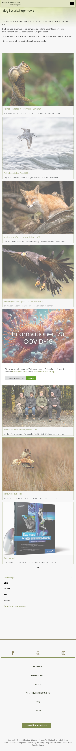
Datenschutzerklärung (44, 371)
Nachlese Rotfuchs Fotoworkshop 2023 (22, 237)
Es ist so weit (9, 558)
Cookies (38, 679)
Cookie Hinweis (20, 371)
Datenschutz (38, 670)
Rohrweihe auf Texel (13, 493)
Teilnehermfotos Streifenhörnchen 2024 (22, 109)
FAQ (38, 696)
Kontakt (38, 705)
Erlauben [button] (32, 378)
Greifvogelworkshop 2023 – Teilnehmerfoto (24, 301)
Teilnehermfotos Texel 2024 (17, 173)
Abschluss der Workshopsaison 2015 (20, 429)
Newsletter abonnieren (15, 601)
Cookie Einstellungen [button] (16, 378)
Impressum (38, 661)
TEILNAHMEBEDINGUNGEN (38, 688)
